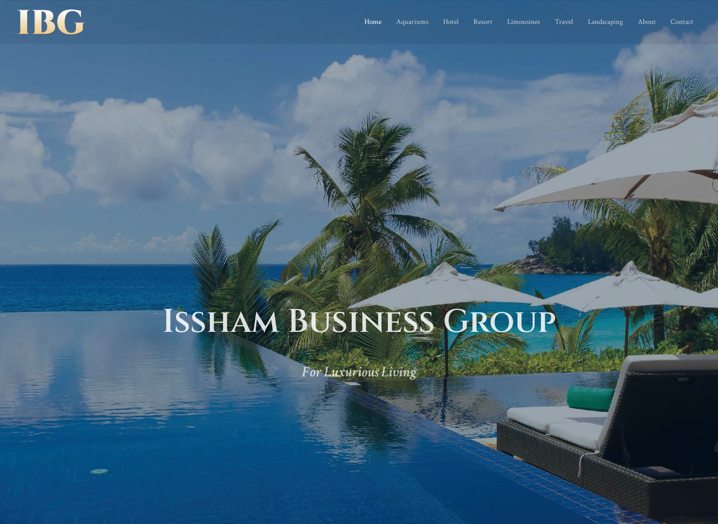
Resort (483, 21)
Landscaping (605, 21)
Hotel (451, 21)
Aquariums (412, 21)
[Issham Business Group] (51, 21)
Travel (564, 21)
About (647, 21)
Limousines (523, 21)
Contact (682, 21)
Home (372, 21)
